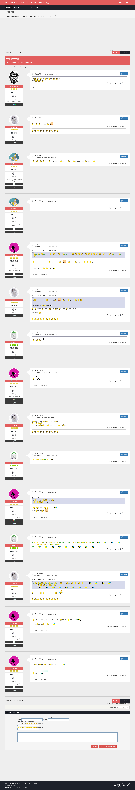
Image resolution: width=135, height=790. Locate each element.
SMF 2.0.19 (8, 784)
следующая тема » (124, 50)
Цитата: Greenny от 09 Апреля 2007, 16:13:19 (44, 579)
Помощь (17, 7)
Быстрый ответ (14, 712)
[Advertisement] (67, 34)
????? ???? (19, 787)
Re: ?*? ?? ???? (38, 73)
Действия (124, 74)
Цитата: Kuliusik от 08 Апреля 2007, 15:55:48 (44, 295)
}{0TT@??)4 (15, 86)
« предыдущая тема (112, 50)
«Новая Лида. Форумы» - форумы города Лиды (27, 2)
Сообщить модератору (113, 83)
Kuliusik (14, 255)
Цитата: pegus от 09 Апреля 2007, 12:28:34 (43, 497)
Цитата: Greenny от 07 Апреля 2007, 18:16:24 (44, 250)
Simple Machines (23, 784)
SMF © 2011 (15, 784)
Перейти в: (113, 707)
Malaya (15, 164)
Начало (8, 7)
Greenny (15, 342)
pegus (15, 127)
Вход (24, 7)
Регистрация (33, 7)
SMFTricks (13, 785)
